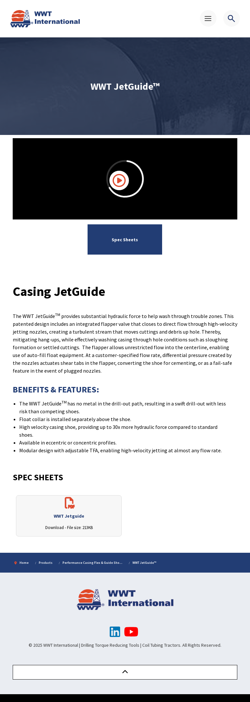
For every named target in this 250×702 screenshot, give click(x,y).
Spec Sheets (125, 240)
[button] (125, 672)
